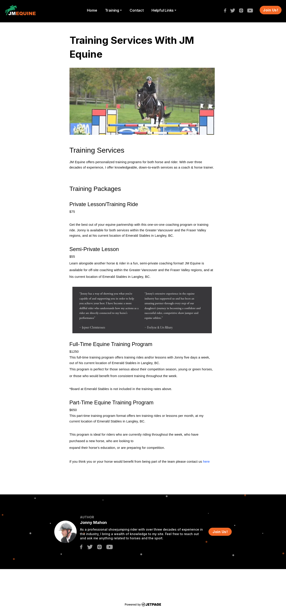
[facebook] (226, 10)
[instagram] (242, 10)
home (92, 10)
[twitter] (234, 10)
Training (112, 10)
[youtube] (251, 10)
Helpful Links (162, 10)
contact (137, 10)
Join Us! (270, 10)
